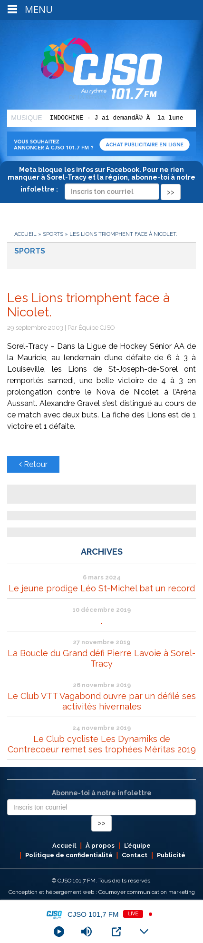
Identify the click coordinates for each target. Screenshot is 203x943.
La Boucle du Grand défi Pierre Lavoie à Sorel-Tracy (101, 658)
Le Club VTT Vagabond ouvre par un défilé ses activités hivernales (102, 701)
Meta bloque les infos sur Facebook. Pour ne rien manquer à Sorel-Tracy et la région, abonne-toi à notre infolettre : (101, 180)
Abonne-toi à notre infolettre (102, 793)
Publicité (171, 855)
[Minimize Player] (144, 931)
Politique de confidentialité (69, 855)
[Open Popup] (116, 931)
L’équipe (137, 845)
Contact (134, 855)
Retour (33, 464)
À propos (100, 845)
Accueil (25, 234)
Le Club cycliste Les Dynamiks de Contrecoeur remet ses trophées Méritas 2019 (102, 744)
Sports (53, 234)
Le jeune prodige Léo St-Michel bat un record (102, 588)
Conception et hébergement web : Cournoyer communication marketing (102, 892)
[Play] (59, 931)
